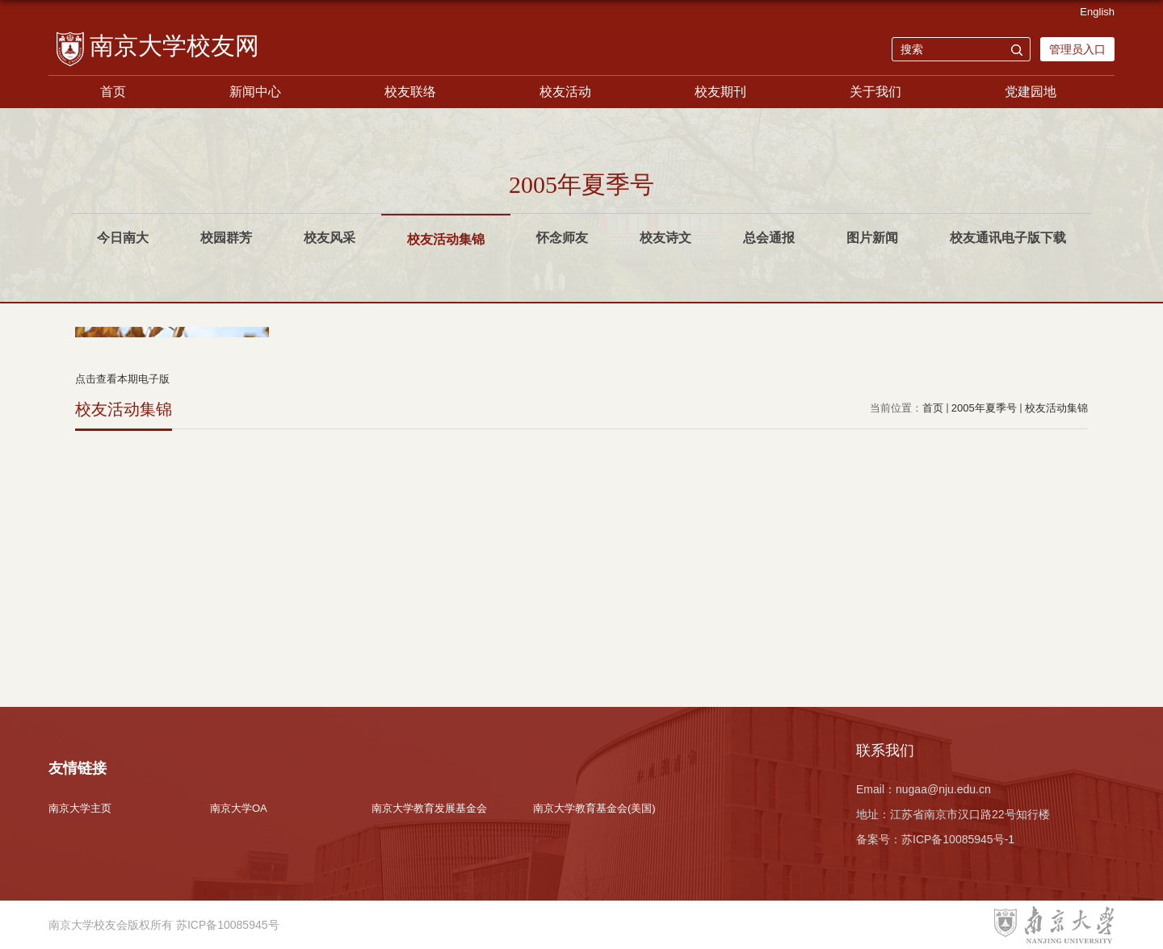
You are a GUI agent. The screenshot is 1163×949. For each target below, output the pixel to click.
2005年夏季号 (984, 408)
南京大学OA (238, 808)
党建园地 (1030, 91)
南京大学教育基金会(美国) (594, 808)
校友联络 (410, 91)
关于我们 (875, 91)
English (1097, 12)
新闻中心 (255, 91)
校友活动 (565, 91)
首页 (113, 91)
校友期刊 (720, 91)
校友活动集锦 (1056, 408)
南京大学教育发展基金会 (429, 808)
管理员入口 (1077, 49)
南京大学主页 (79, 808)
